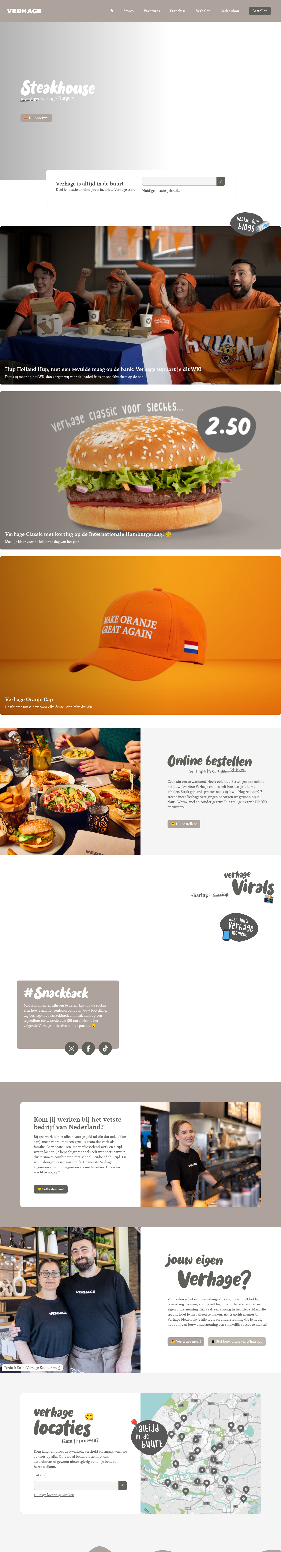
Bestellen (259, 11)
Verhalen (203, 11)
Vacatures (152, 11)
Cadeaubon (230, 11)
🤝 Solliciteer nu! (50, 1189)
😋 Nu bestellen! (184, 824)
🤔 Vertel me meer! (186, 1341)
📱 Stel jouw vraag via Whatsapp (236, 1341)
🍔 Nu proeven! (36, 118)
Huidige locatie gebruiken (162, 191)
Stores (129, 11)
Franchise (178, 11)
